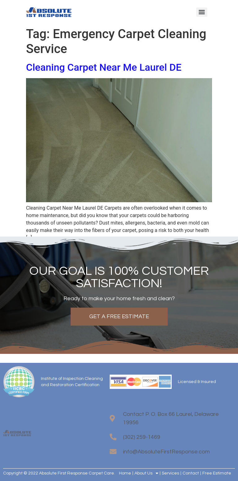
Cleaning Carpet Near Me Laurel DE (104, 67)
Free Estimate (216, 473)
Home (125, 473)
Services (170, 473)
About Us (146, 473)
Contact (191, 473)
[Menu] (201, 12)
